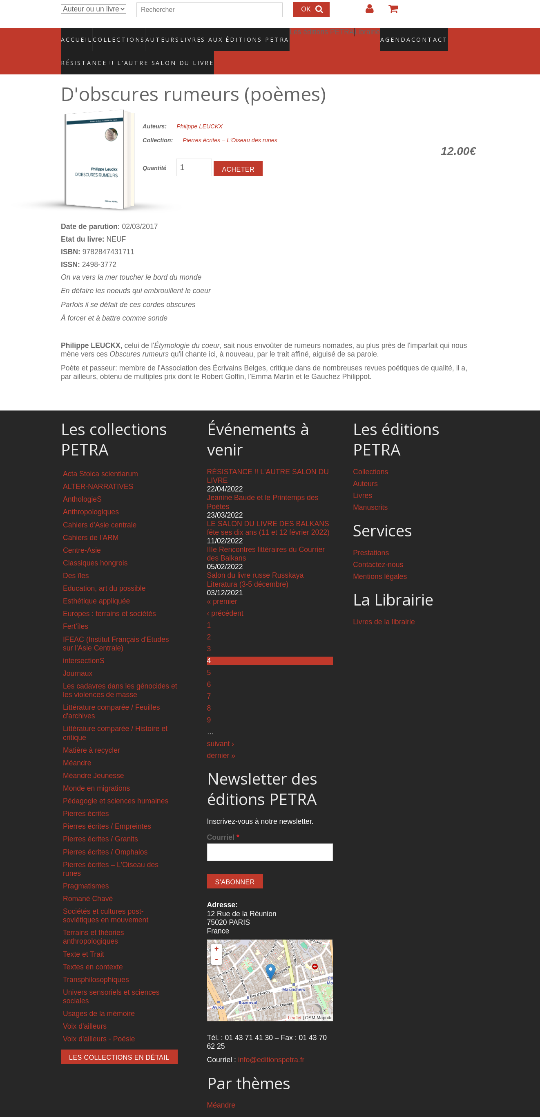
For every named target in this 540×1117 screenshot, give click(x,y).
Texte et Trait (83, 937)
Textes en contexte (93, 949)
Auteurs (157, 34)
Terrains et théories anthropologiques (93, 919)
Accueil (77, 34)
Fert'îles (75, 609)
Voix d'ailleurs (85, 1009)
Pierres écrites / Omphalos (105, 834)
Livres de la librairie (384, 604)
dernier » (221, 738)
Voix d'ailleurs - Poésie (99, 1022)
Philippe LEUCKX (199, 108)
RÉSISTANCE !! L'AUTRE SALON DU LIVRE (117, 49)
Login (365, 12)
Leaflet (294, 1000)
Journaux (77, 656)
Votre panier (390, 12)
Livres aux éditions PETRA (217, 34)
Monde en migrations (96, 771)
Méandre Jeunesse (93, 758)
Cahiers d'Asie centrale (99, 507)
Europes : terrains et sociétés (109, 596)
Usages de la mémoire (99, 996)
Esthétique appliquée (96, 584)
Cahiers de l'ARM (90, 520)
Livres (362, 478)
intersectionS (84, 643)
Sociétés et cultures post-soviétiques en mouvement (105, 898)
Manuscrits (370, 490)
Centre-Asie (82, 533)
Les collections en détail (119, 1040)
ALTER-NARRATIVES (98, 469)
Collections (116, 34)
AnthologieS (82, 482)
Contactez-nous (378, 547)
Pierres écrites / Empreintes (107, 809)
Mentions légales (380, 559)
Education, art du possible (104, 571)
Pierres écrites (86, 796)
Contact (400, 34)
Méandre (77, 745)
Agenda (367, 34)
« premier (222, 584)
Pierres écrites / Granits (100, 822)
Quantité (154, 151)
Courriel (223, 820)
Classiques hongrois (95, 545)
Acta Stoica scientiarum (100, 457)
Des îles (76, 558)
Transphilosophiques (96, 962)
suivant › (220, 726)
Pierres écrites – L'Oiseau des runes (230, 123)
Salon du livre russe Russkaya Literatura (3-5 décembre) (255, 562)
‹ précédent (225, 596)
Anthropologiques (91, 495)
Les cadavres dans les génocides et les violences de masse (120, 672)
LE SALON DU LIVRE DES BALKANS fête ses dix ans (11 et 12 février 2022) (268, 510)
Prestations (371, 535)
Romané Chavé (88, 881)
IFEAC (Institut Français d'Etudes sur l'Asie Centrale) (116, 626)
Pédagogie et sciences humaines (115, 784)
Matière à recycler (91, 733)
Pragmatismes (86, 868)
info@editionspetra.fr (271, 1042)
